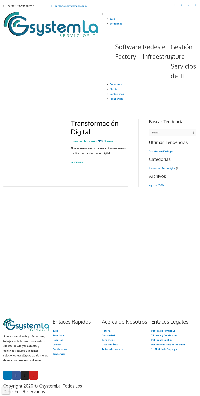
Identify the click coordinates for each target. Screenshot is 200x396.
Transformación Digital (96, 127)
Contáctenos (117, 93)
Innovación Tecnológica (84, 141)
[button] (149, 14)
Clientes (114, 89)
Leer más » (77, 161)
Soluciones (116, 23)
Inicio (113, 18)
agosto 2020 (156, 185)
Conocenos (116, 84)
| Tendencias (117, 98)
